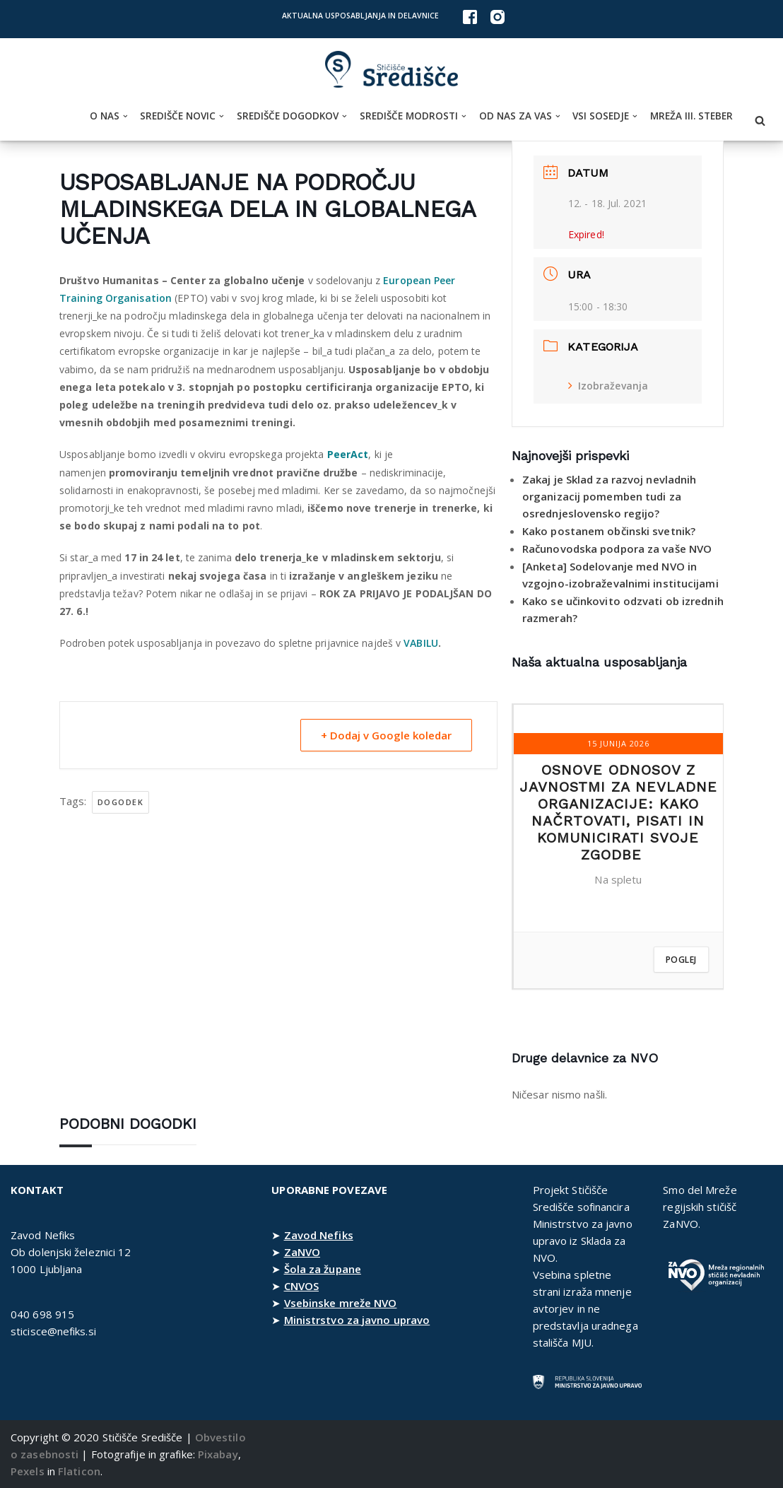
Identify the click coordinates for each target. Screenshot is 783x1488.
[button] (125, 116)
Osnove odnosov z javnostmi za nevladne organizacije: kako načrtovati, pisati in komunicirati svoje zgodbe (618, 812)
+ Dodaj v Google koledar (386, 735)
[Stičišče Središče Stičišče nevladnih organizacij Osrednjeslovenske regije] (391, 69)
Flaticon (79, 1471)
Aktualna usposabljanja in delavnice (360, 15)
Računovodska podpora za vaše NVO (617, 548)
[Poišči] (760, 120)
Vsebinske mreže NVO (340, 1303)
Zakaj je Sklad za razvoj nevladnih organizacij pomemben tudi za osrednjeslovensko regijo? (609, 496)
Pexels (28, 1471)
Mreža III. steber (691, 116)
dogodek (121, 802)
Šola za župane (322, 1269)
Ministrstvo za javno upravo (357, 1320)
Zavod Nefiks (318, 1235)
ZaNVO (302, 1252)
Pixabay (218, 1454)
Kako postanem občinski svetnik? (608, 531)
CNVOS (301, 1286)
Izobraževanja (608, 385)
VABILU (421, 643)
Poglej (681, 960)
